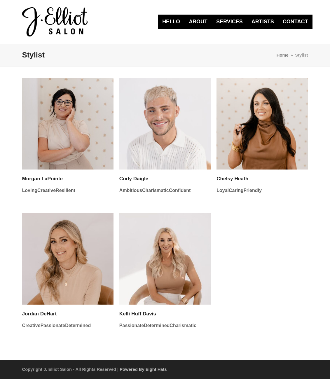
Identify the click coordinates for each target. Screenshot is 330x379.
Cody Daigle (134, 178)
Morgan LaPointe (42, 178)
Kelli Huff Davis (137, 314)
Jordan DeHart (39, 314)
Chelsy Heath (232, 178)
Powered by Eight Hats (143, 369)
